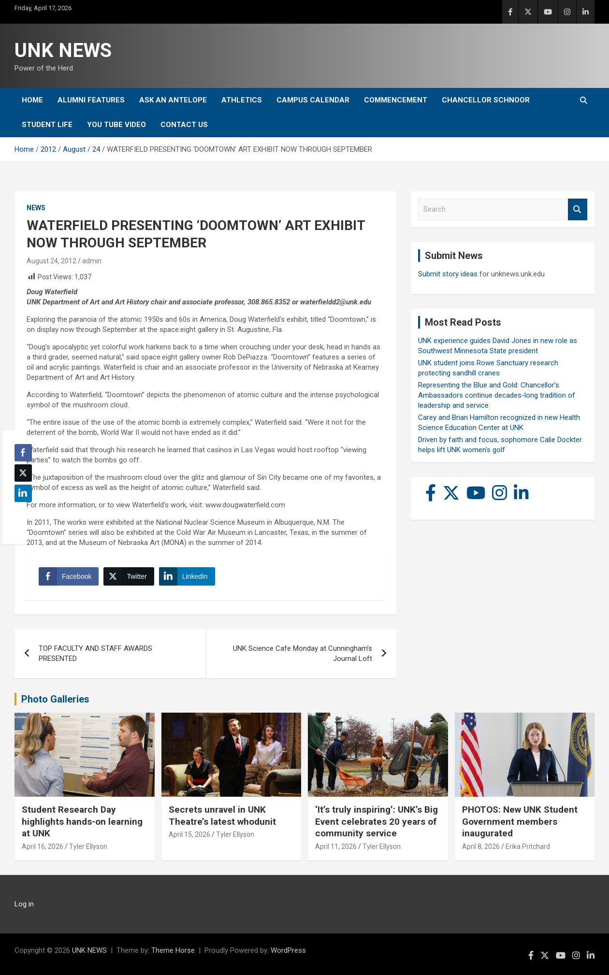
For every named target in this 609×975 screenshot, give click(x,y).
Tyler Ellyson (88, 846)
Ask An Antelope (173, 100)
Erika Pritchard (528, 846)
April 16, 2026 (42, 846)
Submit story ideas (448, 274)
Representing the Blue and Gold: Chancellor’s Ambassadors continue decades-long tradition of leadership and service (496, 395)
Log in (24, 904)
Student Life (47, 124)
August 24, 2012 (51, 261)
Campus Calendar (312, 100)
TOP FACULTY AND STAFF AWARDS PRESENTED (95, 653)
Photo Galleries (55, 699)
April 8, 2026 (481, 846)
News (36, 208)
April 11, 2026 (336, 846)
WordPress (288, 950)
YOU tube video (116, 124)
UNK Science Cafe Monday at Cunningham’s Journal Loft (302, 653)
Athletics (241, 100)
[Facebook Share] (69, 576)
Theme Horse (173, 950)
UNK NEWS (63, 50)
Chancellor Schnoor (486, 100)
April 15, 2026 (189, 834)
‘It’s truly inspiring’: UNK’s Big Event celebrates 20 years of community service (376, 821)
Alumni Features (91, 100)
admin (92, 261)
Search (577, 209)
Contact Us (184, 124)
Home (32, 100)
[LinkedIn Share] (187, 576)
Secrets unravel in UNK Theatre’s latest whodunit (222, 815)
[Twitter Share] (128, 576)
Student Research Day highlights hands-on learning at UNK (82, 821)
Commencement (395, 100)
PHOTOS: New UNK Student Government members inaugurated (520, 821)
